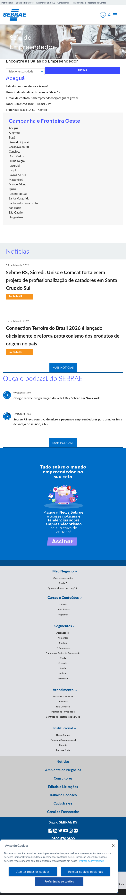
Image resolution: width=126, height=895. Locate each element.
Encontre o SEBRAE (45, 2)
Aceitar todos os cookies (32, 871)
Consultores (63, 2)
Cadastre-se (63, 803)
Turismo (63, 673)
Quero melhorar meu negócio (63, 588)
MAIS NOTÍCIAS (63, 367)
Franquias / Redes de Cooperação (63, 653)
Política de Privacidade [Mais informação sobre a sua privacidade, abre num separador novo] (91, 860)
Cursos (63, 604)
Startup (63, 642)
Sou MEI (63, 583)
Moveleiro (63, 663)
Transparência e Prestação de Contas (88, 2)
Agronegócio (63, 632)
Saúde (63, 668)
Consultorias (63, 609)
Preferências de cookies (59, 881)
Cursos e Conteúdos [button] (63, 597)
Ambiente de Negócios (63, 770)
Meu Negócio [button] (63, 571)
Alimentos (63, 637)
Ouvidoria (63, 701)
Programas (63, 614)
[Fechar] (113, 845)
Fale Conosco (63, 706)
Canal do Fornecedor (63, 811)
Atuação (63, 745)
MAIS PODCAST (63, 442)
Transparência (63, 750)
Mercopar (63, 678)
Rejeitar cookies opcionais (85, 871)
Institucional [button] (63, 728)
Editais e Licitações (25, 2)
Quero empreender (63, 578)
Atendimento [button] (63, 690)
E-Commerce (63, 647)
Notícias (63, 761)
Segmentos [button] (63, 626)
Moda (63, 658)
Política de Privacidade (63, 711)
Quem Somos (63, 734)
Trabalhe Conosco (63, 795)
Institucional (7, 2)
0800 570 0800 (63, 838)
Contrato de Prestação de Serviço (63, 716)
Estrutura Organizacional (63, 740)
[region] (59, 866)
